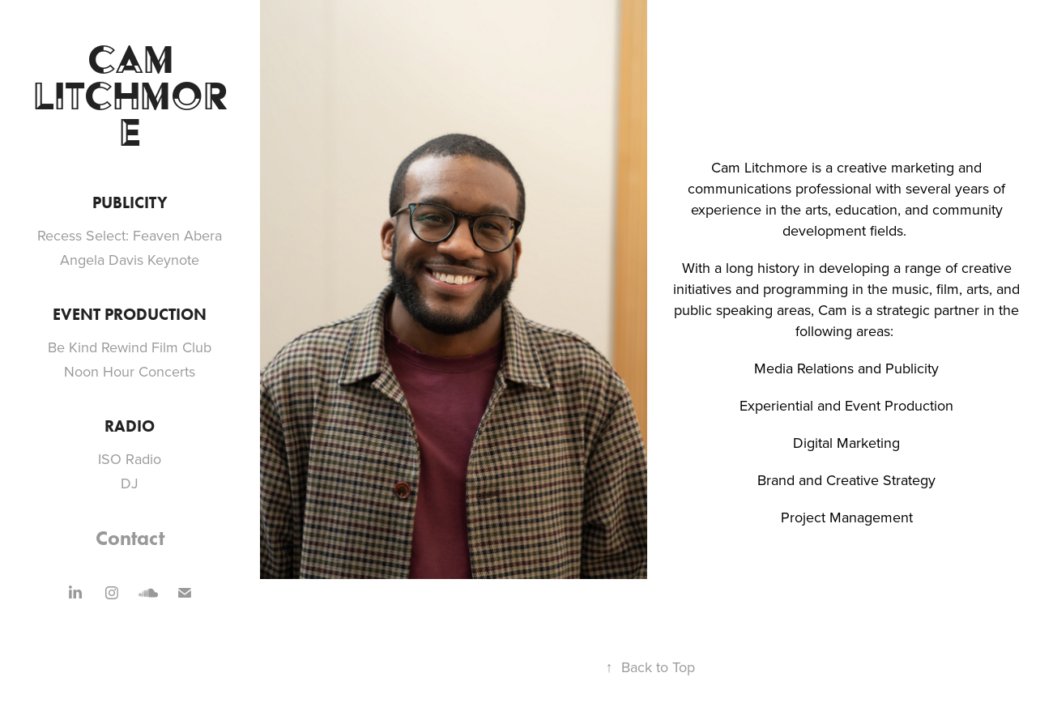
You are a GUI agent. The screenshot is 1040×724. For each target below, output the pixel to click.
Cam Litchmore (130, 95)
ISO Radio (129, 459)
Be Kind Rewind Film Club (129, 347)
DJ (130, 483)
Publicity (130, 202)
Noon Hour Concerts (129, 371)
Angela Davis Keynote (129, 259)
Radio (129, 426)
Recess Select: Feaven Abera (129, 235)
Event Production (130, 314)
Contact (130, 538)
